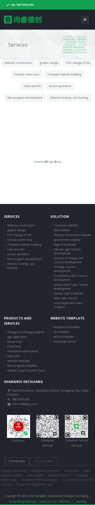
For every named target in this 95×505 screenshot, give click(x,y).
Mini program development (24, 97)
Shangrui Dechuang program (25, 332)
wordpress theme (60, 475)
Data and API (32, 86)
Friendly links (17, 461)
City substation (44, 461)
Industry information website (72, 235)
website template (18, 361)
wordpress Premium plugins (40, 480)
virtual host (14, 341)
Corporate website (66, 225)
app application (17, 337)
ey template (61, 332)
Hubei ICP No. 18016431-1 (56, 501)
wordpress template (67, 327)
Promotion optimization (22, 351)
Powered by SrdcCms (22, 501)
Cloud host (14, 346)
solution (60, 216)
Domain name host (26, 74)
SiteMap (81, 501)
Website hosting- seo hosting (69, 97)
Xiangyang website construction (75, 40)
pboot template (64, 336)
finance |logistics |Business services (75, 51)
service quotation (60, 86)
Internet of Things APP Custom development (68, 260)
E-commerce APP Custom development (71, 278)
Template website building (64, 74)
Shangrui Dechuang (14, 471)
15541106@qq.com (24, 404)
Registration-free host (45, 471)
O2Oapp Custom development (65, 269)
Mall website (62, 230)
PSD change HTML (78, 63)
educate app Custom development (67, 251)
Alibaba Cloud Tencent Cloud (25, 370)
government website (67, 240)
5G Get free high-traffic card (34, 484)
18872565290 (20, 399)
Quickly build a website (68, 293)
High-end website (65, 244)
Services (70, 44)
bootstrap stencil (65, 341)
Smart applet (35, 475)
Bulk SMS (13, 356)
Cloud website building (75, 46)
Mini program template (22, 365)
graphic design (49, 63)
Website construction (18, 63)
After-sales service (66, 298)
